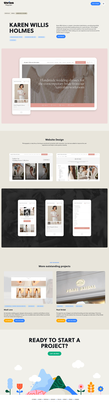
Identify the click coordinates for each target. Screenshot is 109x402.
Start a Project (95, 3)
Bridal (13, 13)
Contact (65, 399)
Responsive (41, 37)
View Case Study (19, 320)
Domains (77, 399)
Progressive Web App (30, 37)
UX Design (12, 40)
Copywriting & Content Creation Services (15, 306)
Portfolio (7, 13)
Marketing (60, 306)
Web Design (40, 306)
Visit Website (61, 36)
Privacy (71, 399)
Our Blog (53, 399)
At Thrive (34, 399)
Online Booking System (16, 37)
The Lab (59, 399)
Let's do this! (54, 353)
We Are (40, 399)
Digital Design (69, 306)
